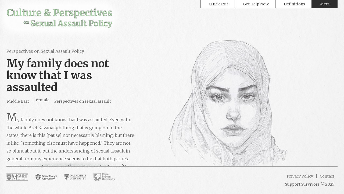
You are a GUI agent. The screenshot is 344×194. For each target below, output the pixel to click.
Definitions (294, 4)
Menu (325, 4)
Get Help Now (256, 4)
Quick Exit (218, 4)
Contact (326, 176)
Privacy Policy (300, 176)
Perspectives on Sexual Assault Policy (45, 51)
